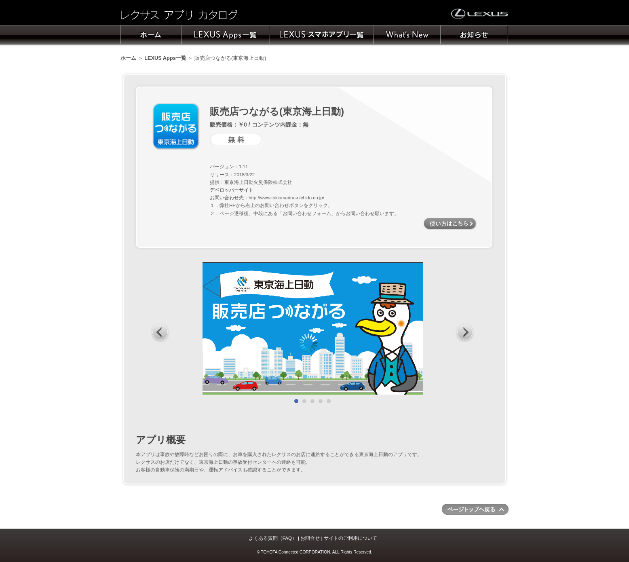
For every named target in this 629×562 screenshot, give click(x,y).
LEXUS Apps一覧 (165, 58)
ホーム (128, 58)
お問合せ (310, 538)
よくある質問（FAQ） (273, 538)
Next (465, 332)
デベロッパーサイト (231, 190)
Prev (160, 332)
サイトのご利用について (350, 538)
